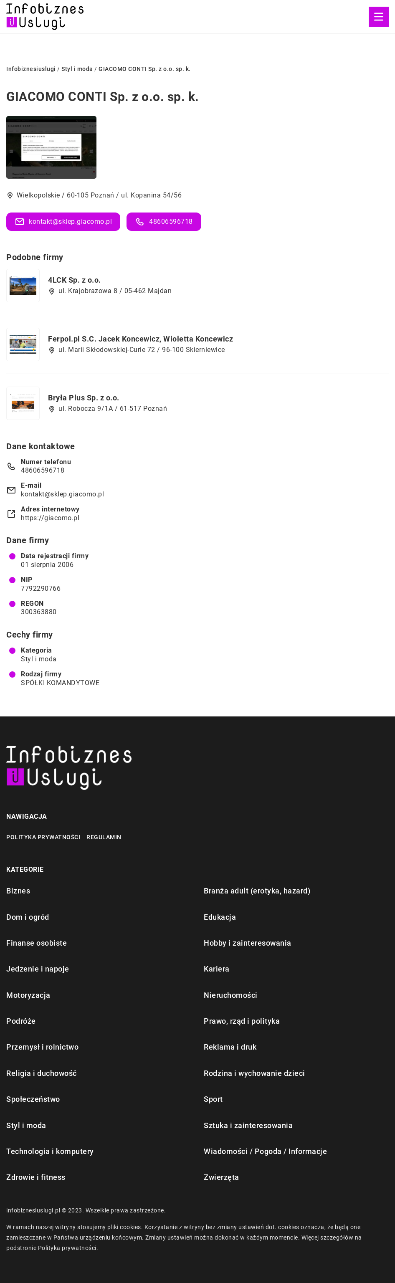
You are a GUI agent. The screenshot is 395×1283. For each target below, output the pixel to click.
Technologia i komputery (50, 1151)
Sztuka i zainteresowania (248, 1125)
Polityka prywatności (43, 837)
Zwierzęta (221, 1177)
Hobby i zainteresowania (247, 943)
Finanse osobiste (36, 943)
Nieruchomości (231, 995)
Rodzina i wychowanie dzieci (254, 1073)
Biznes (18, 890)
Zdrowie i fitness (36, 1177)
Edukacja (220, 917)
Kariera (217, 968)
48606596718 (164, 222)
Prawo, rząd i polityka (242, 1021)
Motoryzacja (28, 995)
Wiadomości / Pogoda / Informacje (265, 1151)
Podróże (21, 1021)
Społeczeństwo (33, 1099)
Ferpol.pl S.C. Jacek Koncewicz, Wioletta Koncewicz (140, 338)
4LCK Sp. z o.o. (74, 280)
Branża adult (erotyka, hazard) (257, 890)
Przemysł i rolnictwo (42, 1047)
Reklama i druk (230, 1047)
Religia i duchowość (41, 1073)
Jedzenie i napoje (37, 968)
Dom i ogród (27, 917)
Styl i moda (39, 659)
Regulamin (104, 837)
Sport (213, 1099)
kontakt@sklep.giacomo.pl (63, 222)
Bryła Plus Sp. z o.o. (83, 397)
